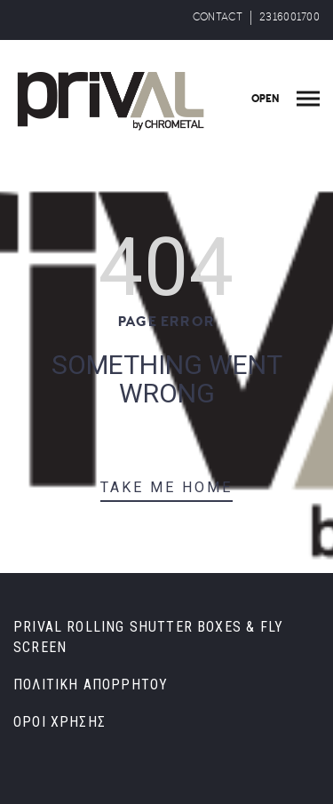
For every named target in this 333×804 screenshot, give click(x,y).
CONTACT (217, 17)
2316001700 (289, 17)
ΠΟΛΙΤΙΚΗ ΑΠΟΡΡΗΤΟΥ (90, 684)
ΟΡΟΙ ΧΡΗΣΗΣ (59, 721)
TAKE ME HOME (166, 487)
